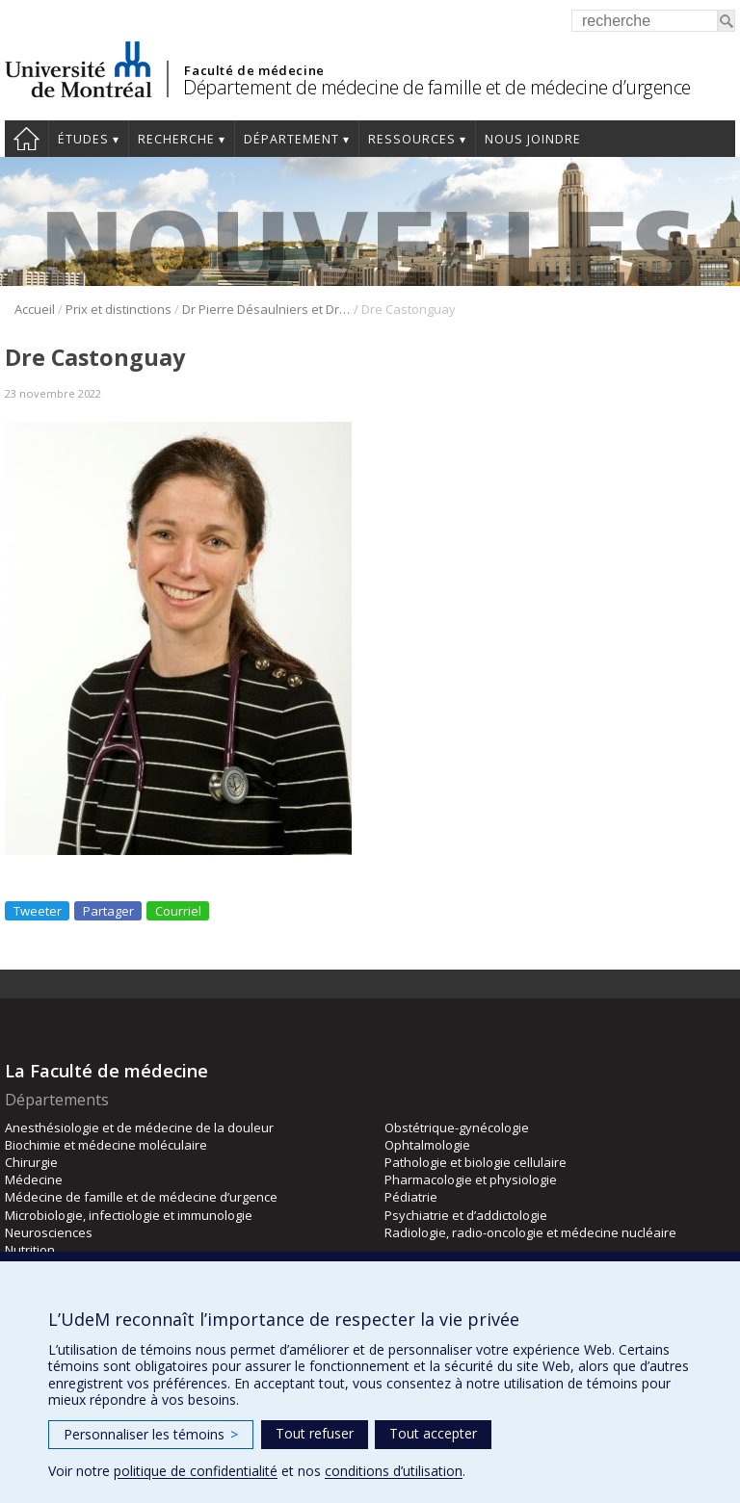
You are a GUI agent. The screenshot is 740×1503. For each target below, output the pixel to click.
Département (291, 139)
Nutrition (30, 1249)
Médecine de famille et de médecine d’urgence (141, 1196)
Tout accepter (433, 1433)
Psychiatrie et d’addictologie (465, 1215)
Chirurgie (31, 1162)
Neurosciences (48, 1232)
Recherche (176, 139)
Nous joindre (533, 139)
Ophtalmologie (427, 1144)
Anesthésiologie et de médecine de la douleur (139, 1127)
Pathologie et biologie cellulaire (475, 1162)
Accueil (26, 138)
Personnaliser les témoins (151, 1434)
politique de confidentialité (196, 1471)
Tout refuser (315, 1433)
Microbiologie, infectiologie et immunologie (128, 1215)
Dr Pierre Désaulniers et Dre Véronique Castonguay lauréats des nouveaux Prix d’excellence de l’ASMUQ (266, 309)
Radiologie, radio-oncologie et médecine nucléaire (530, 1232)
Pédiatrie (410, 1196)
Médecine (34, 1179)
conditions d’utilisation (393, 1471)
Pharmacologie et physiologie (470, 1179)
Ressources (412, 139)
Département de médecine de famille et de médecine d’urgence (437, 87)
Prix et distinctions (119, 309)
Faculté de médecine (254, 70)
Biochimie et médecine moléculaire (106, 1144)
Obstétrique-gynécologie (456, 1127)
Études (83, 139)
